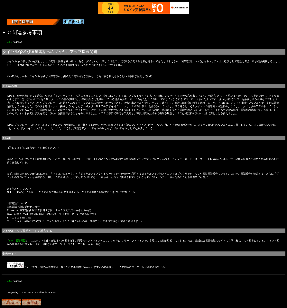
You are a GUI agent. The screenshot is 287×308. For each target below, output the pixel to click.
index (9, 42)
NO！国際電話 (17, 240)
